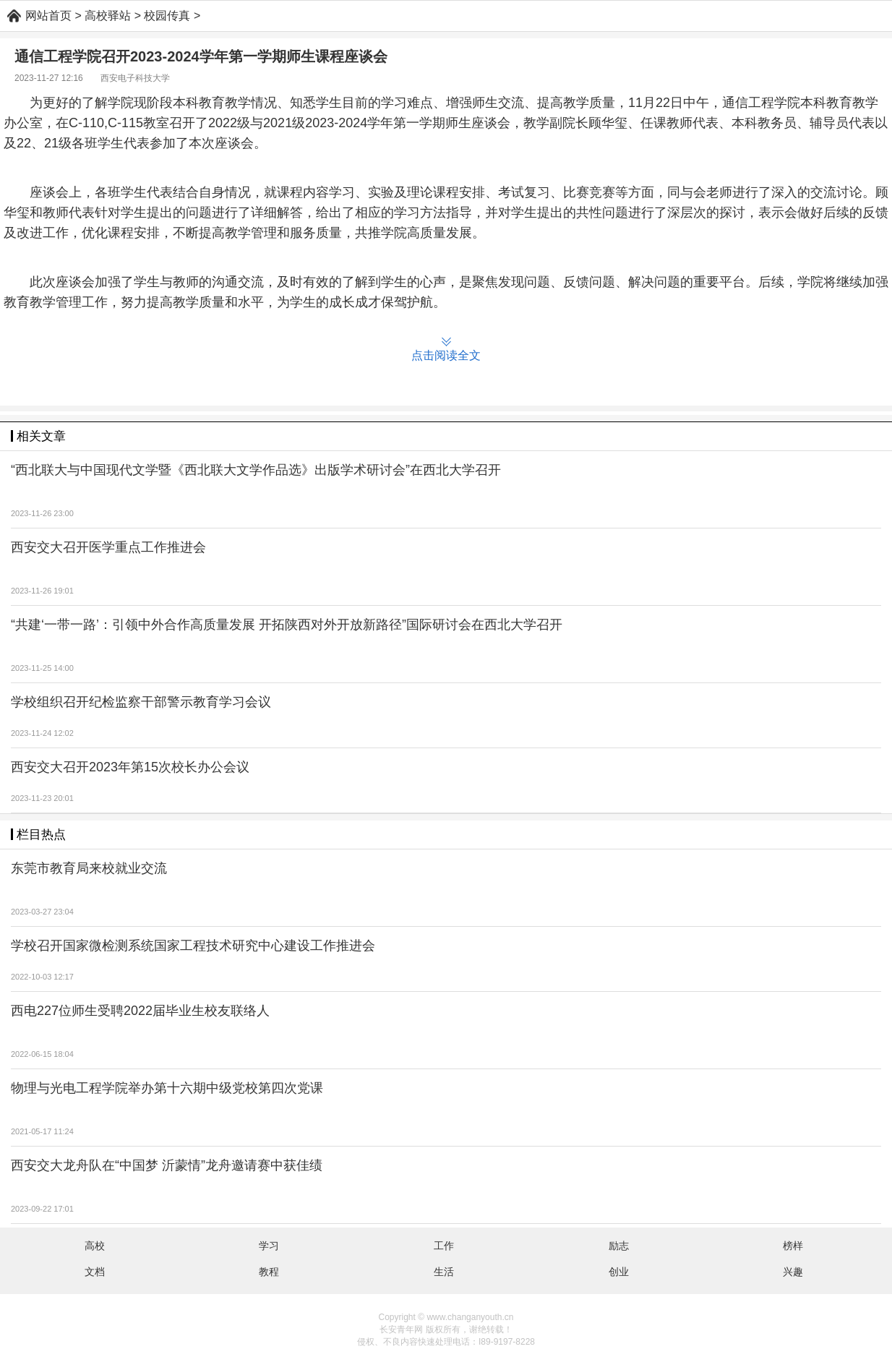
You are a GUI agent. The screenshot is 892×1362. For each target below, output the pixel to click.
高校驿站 (108, 15)
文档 (95, 1271)
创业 (619, 1271)
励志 (619, 1245)
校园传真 (167, 15)
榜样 (793, 1245)
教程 (269, 1271)
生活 (444, 1271)
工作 (444, 1245)
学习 (269, 1245)
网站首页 (48, 15)
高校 (95, 1245)
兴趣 (793, 1271)
